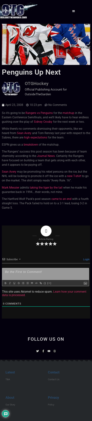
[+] (49, 283)
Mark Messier (10, 187)
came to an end (61, 199)
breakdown (31, 144)
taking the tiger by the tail (46, 187)
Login (86, 259)
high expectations (35, 137)
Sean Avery (24, 133)
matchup (68, 113)
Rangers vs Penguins (39, 113)
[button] (73, 11)
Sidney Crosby (43, 121)
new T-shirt (74, 176)
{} (45, 283)
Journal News (46, 156)
